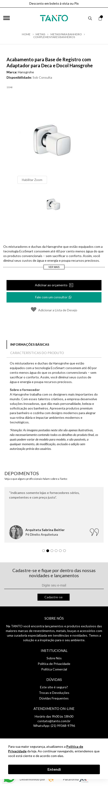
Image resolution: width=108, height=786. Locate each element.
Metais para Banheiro (66, 34)
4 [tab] (57, 552)
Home (26, 34)
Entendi (54, 769)
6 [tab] (65, 552)
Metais (40, 34)
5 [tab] (61, 552)
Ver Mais (54, 267)
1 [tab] (44, 552)
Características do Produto (37, 353)
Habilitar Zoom (32, 180)
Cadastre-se (53, 597)
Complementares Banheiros (54, 37)
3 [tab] (53, 552)
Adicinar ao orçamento (51, 285)
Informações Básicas (29, 344)
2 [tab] (49, 552)
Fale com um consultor (53, 295)
